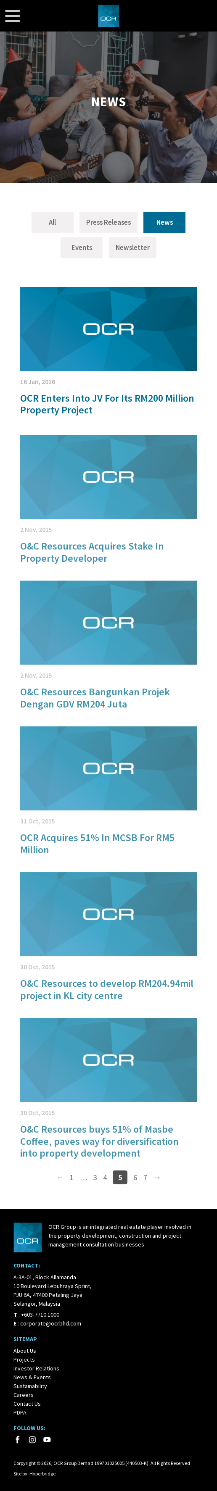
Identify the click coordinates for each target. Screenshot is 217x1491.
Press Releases (108, 222)
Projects (24, 1359)
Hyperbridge (42, 1473)
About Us (24, 1350)
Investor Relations (36, 1368)
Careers (23, 1395)
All (52, 222)
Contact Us (27, 1403)
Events (81, 247)
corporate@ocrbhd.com (50, 1323)
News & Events (32, 1377)
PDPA (19, 1412)
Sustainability (30, 1386)
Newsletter (133, 247)
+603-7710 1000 (40, 1314)
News (164, 222)
